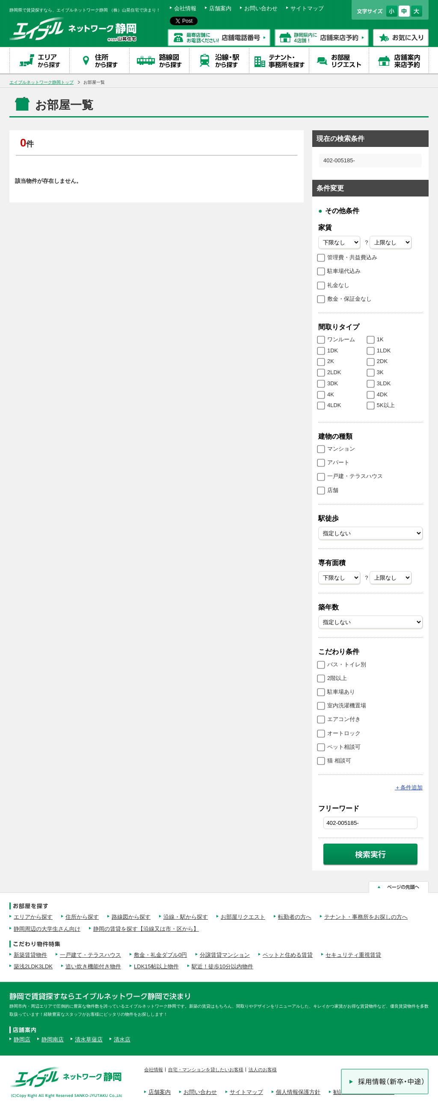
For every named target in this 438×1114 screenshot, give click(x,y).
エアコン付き (344, 719)
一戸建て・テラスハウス (90, 955)
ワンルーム (341, 339)
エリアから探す (33, 917)
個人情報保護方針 (298, 1092)
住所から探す (82, 917)
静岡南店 (52, 1039)
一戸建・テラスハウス (355, 476)
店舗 (332, 490)
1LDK (384, 350)
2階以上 (337, 678)
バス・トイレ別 (346, 664)
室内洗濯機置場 (346, 705)
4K (330, 394)
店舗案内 (220, 8)
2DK (382, 361)
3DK (332, 383)
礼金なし (338, 285)
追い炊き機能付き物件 (93, 966)
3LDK (384, 383)
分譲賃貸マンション (225, 955)
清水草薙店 (89, 1039)
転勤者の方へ (294, 917)
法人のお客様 (263, 1069)
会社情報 (185, 8)
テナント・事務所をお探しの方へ (366, 917)
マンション (341, 449)
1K (380, 339)
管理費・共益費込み (352, 257)
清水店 (122, 1039)
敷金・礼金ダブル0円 (160, 955)
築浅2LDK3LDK (33, 966)
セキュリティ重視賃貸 (353, 955)
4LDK (334, 405)
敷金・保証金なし (349, 299)
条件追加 (409, 787)
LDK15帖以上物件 (156, 966)
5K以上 (386, 405)
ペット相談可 (344, 747)
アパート (338, 462)
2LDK (334, 372)
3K (380, 372)
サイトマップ (307, 8)
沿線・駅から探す (185, 917)
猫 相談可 (339, 760)
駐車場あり (341, 692)
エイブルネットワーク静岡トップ (41, 82)
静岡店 (22, 1039)
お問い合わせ (261, 8)
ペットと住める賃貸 (288, 955)
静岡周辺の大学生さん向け (47, 929)
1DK (332, 350)
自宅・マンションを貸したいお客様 (205, 1069)
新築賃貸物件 (30, 955)
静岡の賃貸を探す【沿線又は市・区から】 (146, 929)
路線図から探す (131, 917)
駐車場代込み (344, 271)
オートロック (344, 733)
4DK (382, 394)
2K (330, 361)
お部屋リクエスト (243, 917)
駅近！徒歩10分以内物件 (222, 966)
